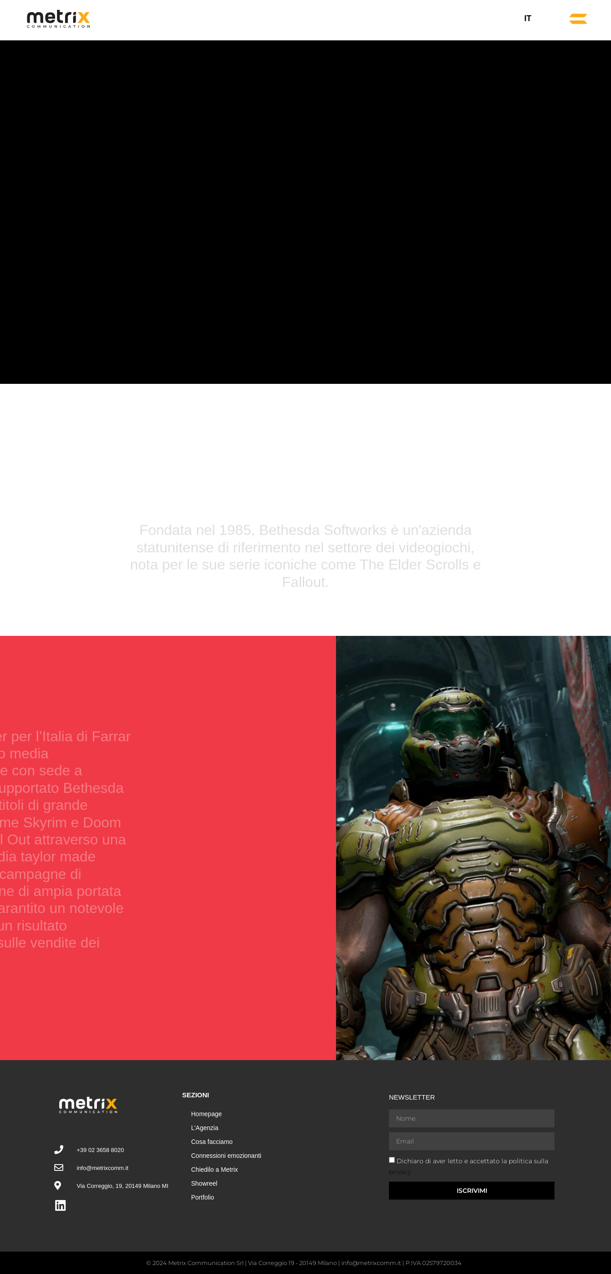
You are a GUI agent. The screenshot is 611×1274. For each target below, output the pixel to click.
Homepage (206, 1113)
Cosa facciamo (212, 1141)
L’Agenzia (204, 1127)
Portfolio (202, 1197)
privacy (400, 1172)
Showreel (204, 1183)
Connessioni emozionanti (226, 1155)
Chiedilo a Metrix (214, 1169)
